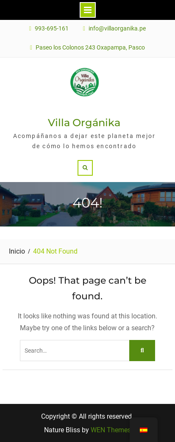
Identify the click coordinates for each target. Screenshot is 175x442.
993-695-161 (52, 28)
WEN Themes (111, 430)
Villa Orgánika (84, 122)
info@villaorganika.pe (117, 28)
